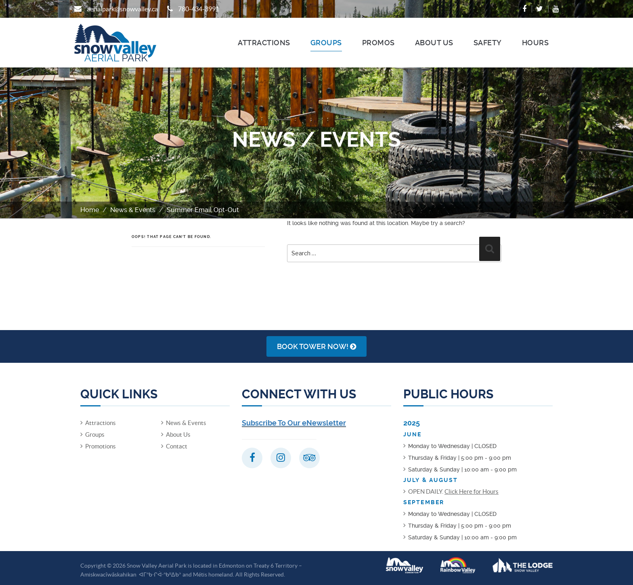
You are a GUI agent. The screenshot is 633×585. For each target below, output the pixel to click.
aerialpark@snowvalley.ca (122, 9)
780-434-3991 (198, 9)
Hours (535, 42)
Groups (326, 42)
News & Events (132, 210)
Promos (378, 42)
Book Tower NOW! (316, 346)
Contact (176, 446)
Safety (488, 42)
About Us (434, 42)
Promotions (100, 446)
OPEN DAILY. (453, 491)
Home (89, 210)
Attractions (264, 42)
